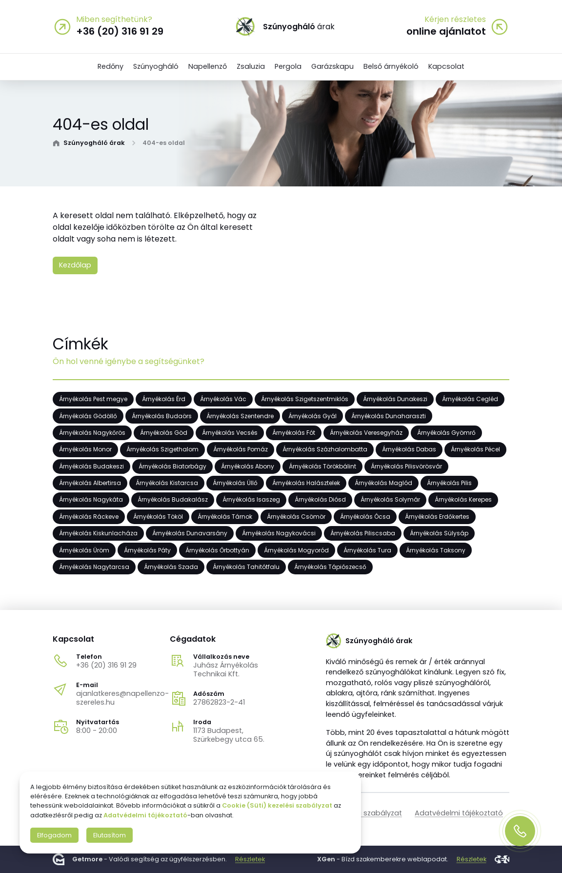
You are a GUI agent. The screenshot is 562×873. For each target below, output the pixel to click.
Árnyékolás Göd (163, 432)
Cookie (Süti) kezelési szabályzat (277, 805)
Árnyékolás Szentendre (240, 416)
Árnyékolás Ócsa (365, 516)
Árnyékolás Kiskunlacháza (98, 533)
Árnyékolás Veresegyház (366, 432)
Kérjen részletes (455, 19)
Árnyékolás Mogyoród (296, 550)
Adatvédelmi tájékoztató (459, 813)
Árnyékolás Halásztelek (306, 483)
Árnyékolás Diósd (320, 500)
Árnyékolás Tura (367, 550)
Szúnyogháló (156, 66)
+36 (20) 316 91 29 (106, 665)
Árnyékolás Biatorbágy (172, 466)
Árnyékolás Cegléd (470, 399)
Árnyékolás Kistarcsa (167, 483)
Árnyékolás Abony (247, 466)
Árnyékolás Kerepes (463, 500)
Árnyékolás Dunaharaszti (388, 416)
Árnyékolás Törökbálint (322, 466)
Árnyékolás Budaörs (162, 416)
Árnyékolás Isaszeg (251, 500)
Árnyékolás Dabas (409, 450)
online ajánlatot (446, 31)
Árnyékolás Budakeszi (91, 466)
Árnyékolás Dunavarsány (189, 533)
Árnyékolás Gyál (312, 416)
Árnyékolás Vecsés (230, 432)
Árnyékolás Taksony (435, 550)
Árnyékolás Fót (293, 432)
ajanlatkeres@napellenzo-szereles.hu (122, 698)
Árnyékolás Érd (163, 399)
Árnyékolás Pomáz (240, 450)
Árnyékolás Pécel (475, 450)
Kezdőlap (75, 265)
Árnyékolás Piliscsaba (362, 533)
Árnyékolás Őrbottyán (217, 550)
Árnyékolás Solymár (390, 500)
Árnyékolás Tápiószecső (330, 567)
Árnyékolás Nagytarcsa (94, 567)
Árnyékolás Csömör (296, 516)
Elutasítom (109, 835)
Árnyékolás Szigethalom (162, 450)
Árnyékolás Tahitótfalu (246, 567)
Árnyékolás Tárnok (225, 516)
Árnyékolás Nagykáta (91, 500)
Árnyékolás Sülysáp (439, 533)
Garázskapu (332, 66)
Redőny (110, 66)
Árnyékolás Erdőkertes (437, 516)
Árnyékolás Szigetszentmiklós (304, 399)
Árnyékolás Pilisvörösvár (406, 466)
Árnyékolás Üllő (235, 483)
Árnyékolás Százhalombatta (324, 450)
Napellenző (207, 66)
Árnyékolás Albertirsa (90, 483)
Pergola (288, 66)
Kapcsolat (446, 66)
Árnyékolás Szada (171, 567)
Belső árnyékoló (391, 66)
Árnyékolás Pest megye (93, 399)
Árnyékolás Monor (85, 450)
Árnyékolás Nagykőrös (92, 432)
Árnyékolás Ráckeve (89, 516)
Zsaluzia (251, 66)
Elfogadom (54, 835)
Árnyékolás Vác (223, 399)
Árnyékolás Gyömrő (446, 432)
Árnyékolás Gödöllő (88, 416)
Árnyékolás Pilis (449, 483)
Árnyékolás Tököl (158, 516)
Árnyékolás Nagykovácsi (279, 533)
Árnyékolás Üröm (84, 550)
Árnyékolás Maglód (383, 483)
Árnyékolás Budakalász (173, 500)
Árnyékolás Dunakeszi (395, 399)
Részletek (250, 859)
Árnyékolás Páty (147, 550)
